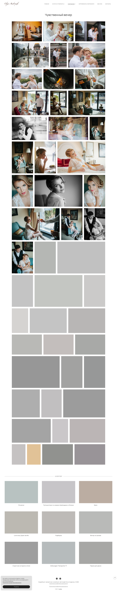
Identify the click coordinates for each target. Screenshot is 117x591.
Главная (46, 4)
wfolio (60, 590)
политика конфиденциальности (58, 584)
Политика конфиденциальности (58, 587)
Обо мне (99, 4)
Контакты (108, 4)
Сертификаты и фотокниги (86, 4)
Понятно (16, 587)
